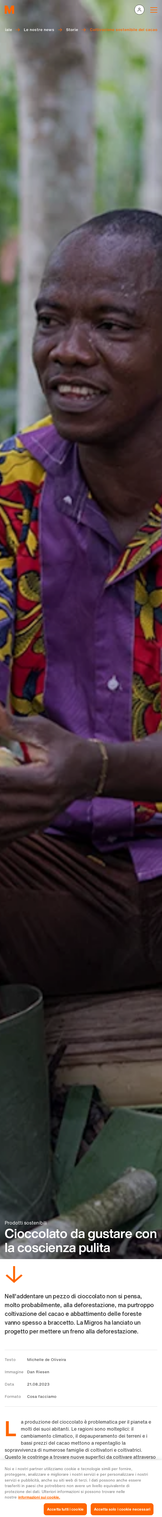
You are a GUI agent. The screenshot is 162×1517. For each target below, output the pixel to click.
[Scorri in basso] (14, 1275)
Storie (72, 29)
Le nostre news (39, 29)
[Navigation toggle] (153, 9)
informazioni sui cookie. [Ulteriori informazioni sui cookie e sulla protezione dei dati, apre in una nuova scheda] (39, 1501)
